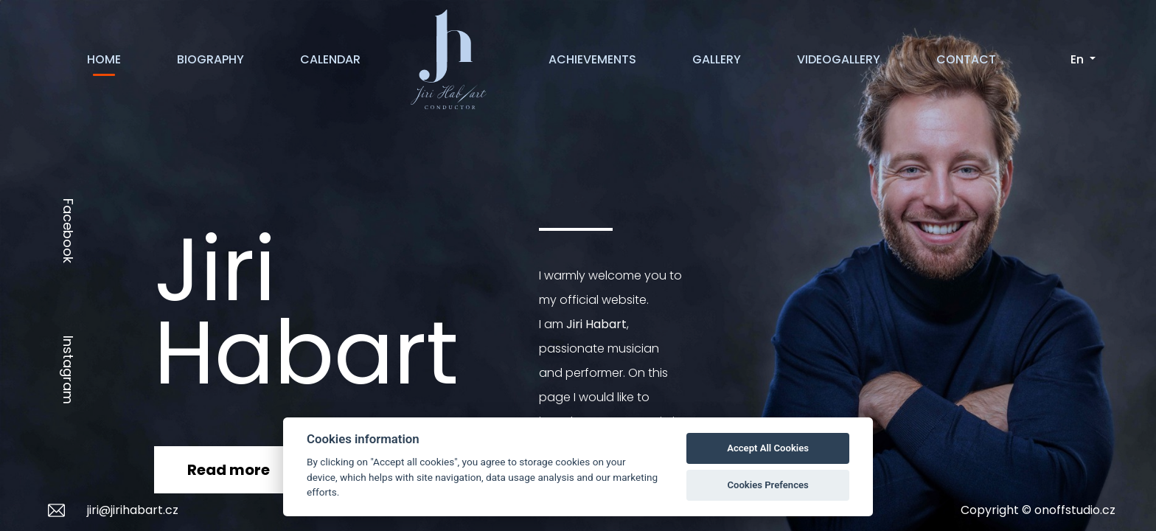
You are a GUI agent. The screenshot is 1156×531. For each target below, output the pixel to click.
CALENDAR (330, 59)
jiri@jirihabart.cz (132, 510)
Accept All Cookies (768, 448)
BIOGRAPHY (210, 59)
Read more (228, 469)
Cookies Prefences (767, 484)
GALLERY (716, 59)
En (1078, 59)
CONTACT (966, 59)
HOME (104, 59)
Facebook (68, 230)
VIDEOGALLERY (838, 59)
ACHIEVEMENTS (592, 59)
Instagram (68, 370)
